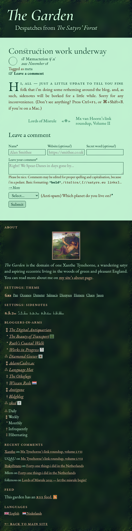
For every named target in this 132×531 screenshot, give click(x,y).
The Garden (40, 15)
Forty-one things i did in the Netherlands (55, 465)
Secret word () (101, 146)
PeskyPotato (13, 465)
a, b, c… (46, 312)
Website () (60, 146)
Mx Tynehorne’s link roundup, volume (51, 451)
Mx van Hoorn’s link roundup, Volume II (93, 121)
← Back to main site (26, 523)
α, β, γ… (10, 312)
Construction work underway (58, 51)
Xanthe (10, 451)
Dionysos (66, 295)
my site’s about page (75, 277)
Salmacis (52, 295)
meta (29, 68)
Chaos (90, 295)
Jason (100, 295)
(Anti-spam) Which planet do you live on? (77, 195)
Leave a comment (30, 134)
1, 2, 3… (34, 312)
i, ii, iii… (58, 312)
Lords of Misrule (42, 120)
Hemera (79, 295)
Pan (15, 295)
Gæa (8, 295)
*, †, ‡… (23, 312)
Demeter (39, 295)
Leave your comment (23, 159)
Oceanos (25, 295)
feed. (44, 497)
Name (13, 146)
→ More (14, 187)
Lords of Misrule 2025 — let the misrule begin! (54, 480)
